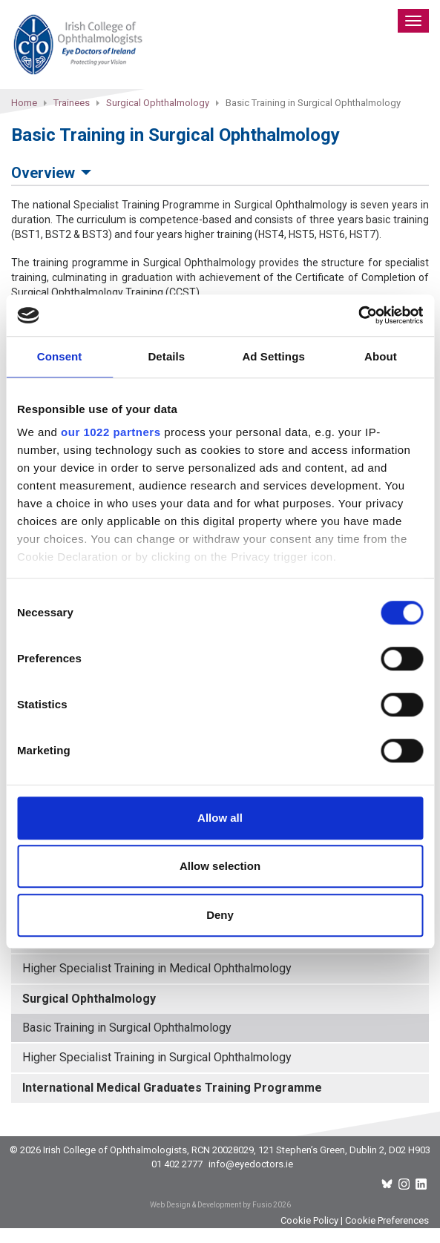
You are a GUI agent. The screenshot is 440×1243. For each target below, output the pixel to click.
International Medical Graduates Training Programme (172, 1088)
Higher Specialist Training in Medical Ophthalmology (157, 968)
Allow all (220, 817)
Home (24, 102)
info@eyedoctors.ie (250, 1164)
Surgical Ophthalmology (157, 102)
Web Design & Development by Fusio (211, 1205)
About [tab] (380, 356)
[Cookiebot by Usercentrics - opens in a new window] (358, 315)
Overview (43, 173)
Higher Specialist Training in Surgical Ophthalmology (157, 1057)
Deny (220, 915)
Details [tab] (166, 356)
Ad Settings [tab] (273, 356)
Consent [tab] (59, 356)
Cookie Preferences (387, 1220)
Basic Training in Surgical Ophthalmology (127, 1028)
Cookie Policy (309, 1220)
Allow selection (220, 866)
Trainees (71, 102)
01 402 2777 (177, 1164)
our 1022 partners (110, 432)
